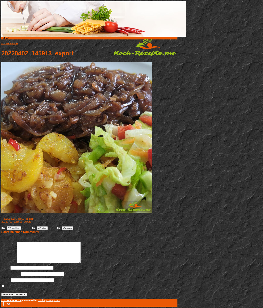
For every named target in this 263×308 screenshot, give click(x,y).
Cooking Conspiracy (49, 300)
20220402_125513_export (16, 221)
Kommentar (8, 262)
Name (5, 267)
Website (5, 279)
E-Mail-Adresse (10, 273)
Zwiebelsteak (9, 43)
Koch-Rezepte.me (145, 47)
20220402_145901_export (18, 218)
